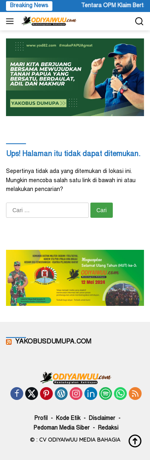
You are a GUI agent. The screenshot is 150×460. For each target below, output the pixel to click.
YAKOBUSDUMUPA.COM (53, 342)
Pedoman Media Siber (62, 428)
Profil (41, 419)
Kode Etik (68, 419)
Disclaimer (102, 419)
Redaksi (108, 428)
